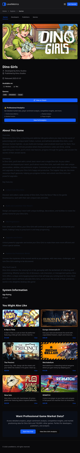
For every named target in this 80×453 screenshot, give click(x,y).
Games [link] (21, 11)
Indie (4, 95)
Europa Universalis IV (51, 329)
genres (35, 17)
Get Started (72, 4)
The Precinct (9, 362)
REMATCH (46, 395)
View (35, 338)
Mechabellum (48, 362)
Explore (12, 11)
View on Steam (40, 100)
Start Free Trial (28, 432)
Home (4, 11)
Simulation (12, 95)
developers (15, 17)
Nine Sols (8, 395)
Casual (20, 95)
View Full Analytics (40, 120)
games (5, 17)
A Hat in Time (9, 329)
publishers (25, 17)
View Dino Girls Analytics (48, 432)
